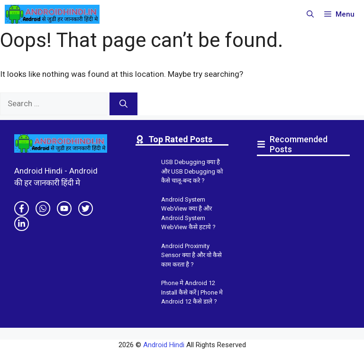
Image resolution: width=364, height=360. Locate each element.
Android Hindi (163, 345)
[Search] (123, 103)
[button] (310, 14)
